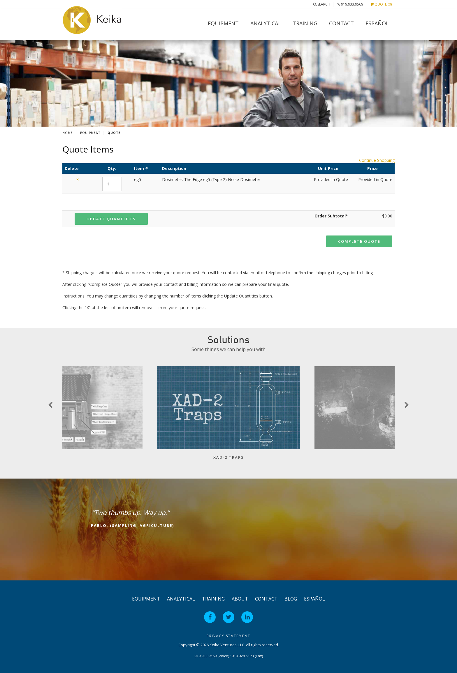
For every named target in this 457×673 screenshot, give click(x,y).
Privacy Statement (228, 635)
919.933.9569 (350, 4)
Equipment (223, 23)
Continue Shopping (377, 160)
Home (67, 133)
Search (321, 4)
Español (377, 23)
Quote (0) (381, 4)
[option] (228, 416)
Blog (290, 599)
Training (305, 23)
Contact (341, 23)
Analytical (265, 23)
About (240, 599)
